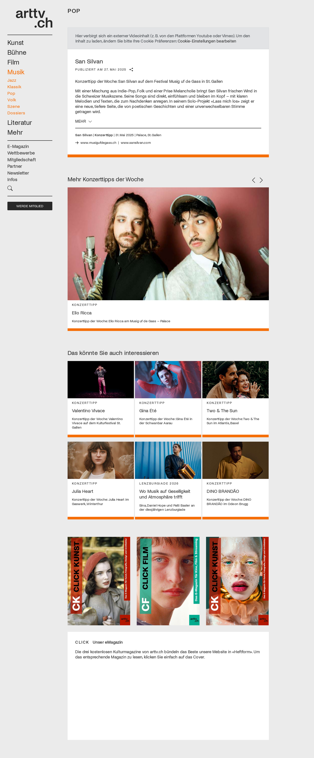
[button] (29, 188)
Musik (16, 72)
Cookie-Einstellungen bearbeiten (207, 40)
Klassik (14, 86)
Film (13, 62)
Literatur (19, 122)
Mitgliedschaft (21, 159)
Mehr (15, 132)
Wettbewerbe (21, 152)
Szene (13, 106)
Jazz (11, 80)
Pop (11, 93)
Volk (11, 99)
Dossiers (16, 112)
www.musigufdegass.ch (98, 142)
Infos (12, 179)
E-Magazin (18, 146)
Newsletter (18, 172)
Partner (14, 166)
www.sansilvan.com (136, 142)
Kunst (15, 42)
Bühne (17, 52)
